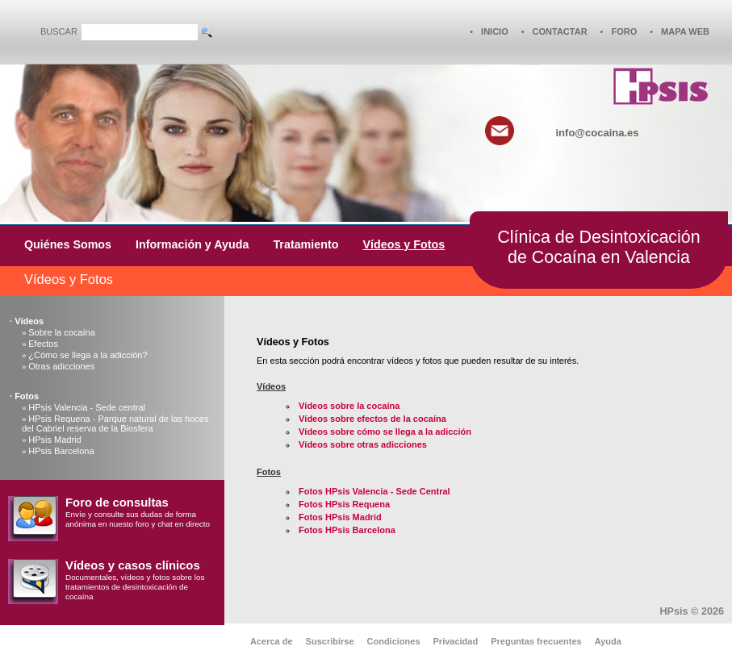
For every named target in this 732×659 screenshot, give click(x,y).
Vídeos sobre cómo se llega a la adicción (385, 431)
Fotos (27, 396)
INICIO (494, 31)
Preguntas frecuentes (536, 641)
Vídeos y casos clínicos (132, 565)
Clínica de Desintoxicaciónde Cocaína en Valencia (598, 247)
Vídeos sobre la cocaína (349, 406)
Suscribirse (330, 641)
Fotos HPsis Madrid (340, 517)
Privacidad (456, 641)
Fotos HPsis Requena (344, 504)
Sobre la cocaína (61, 332)
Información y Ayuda (192, 244)
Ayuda (608, 641)
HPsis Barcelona (61, 451)
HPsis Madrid (54, 439)
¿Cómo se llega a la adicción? (87, 355)
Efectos (43, 343)
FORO (624, 31)
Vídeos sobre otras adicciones (363, 444)
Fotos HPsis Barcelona (347, 530)
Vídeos (29, 321)
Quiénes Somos (67, 244)
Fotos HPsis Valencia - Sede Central (374, 491)
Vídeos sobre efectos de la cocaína (372, 418)
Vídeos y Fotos (403, 244)
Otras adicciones (61, 366)
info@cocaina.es (597, 133)
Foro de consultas (117, 502)
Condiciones (393, 641)
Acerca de (271, 641)
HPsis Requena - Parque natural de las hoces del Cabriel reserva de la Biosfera (115, 423)
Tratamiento (305, 244)
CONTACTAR (560, 31)
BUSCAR (58, 31)
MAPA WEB (685, 31)
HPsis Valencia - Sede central (86, 407)
